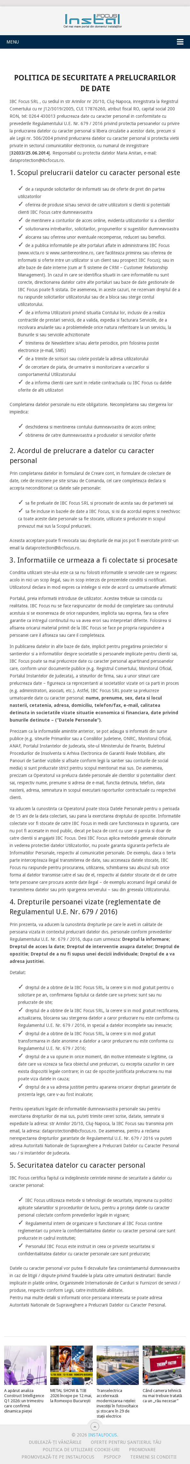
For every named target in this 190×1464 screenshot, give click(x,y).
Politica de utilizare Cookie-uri (81, 1449)
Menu (12, 41)
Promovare (142, 1449)
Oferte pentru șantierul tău (126, 1442)
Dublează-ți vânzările (55, 1442)
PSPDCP (112, 1457)
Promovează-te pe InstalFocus (57, 1457)
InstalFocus (95, 19)
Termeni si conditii (153, 1457)
